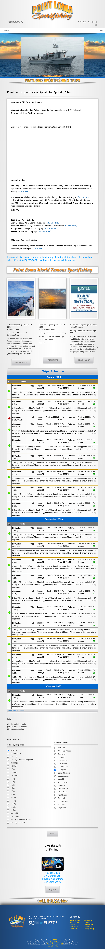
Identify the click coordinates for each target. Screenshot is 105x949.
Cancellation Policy (53, 946)
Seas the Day (63, 801)
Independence (63, 776)
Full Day (13, 757)
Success (61, 804)
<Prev (10, 710)
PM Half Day (15, 816)
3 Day (12, 779)
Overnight (14, 763)
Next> (23, 710)
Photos (72, 924)
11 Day (13, 801)
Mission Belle (63, 789)
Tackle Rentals (75, 920)
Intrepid (61, 779)
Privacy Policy (89, 929)
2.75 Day (14, 775)
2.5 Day (13, 772)
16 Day (13, 810)
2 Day (12, 769)
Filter (52, 833)
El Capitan (62, 770)
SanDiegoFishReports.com (55, 942)
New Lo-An (62, 792)
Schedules (73, 929)
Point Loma (62, 795)
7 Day (12, 791)
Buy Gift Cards (75, 922)
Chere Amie (62, 763)
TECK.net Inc (57, 940)
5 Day (12, 785)
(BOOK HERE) (24, 191)
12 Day (13, 804)
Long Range (88, 924)
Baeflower (62, 754)
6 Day (12, 788)
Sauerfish (61, 798)
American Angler (64, 751)
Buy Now (52, 889)
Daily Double (63, 767)
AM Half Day (15, 813)
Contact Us (88, 926)
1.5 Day (13, 766)
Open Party (88, 920)
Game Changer (64, 773)
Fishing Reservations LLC (55, 944)
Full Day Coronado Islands (20, 819)
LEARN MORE (21, 362)
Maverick (61, 785)
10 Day (13, 797)
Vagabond (62, 807)
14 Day (13, 807)
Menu (6, 30)
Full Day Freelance (17, 823)
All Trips (13, 750)
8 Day (12, 794)
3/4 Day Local (15, 753)
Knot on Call (62, 782)
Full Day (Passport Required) (21, 760)
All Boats (61, 748)
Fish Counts (74, 926)
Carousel (61, 757)
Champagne (62, 760)
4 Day (12, 782)
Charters (87, 922)
